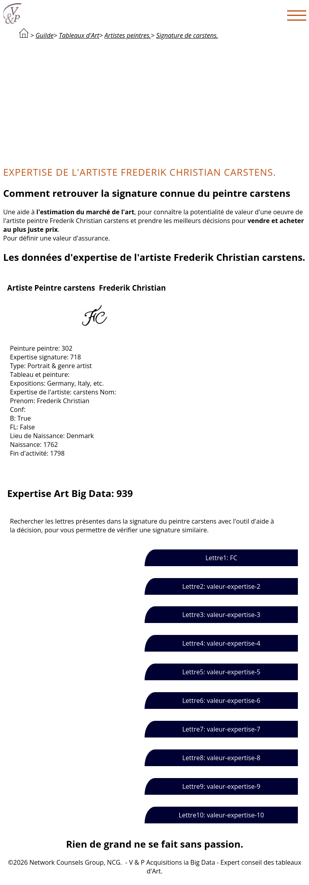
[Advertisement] (154, 101)
